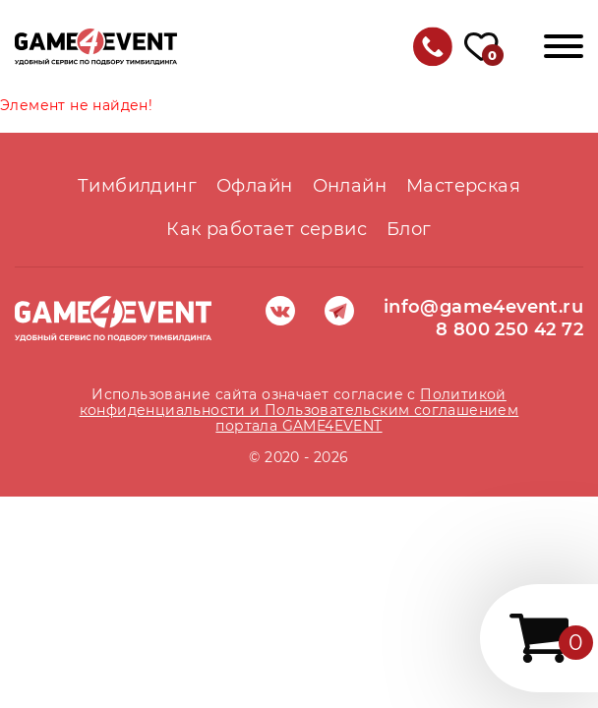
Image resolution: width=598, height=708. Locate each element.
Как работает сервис (266, 229)
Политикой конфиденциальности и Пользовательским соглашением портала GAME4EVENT (299, 410)
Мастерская (463, 186)
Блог (409, 229)
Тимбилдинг (137, 186)
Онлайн (350, 186)
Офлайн (254, 186)
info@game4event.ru (483, 307)
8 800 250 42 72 (509, 329)
